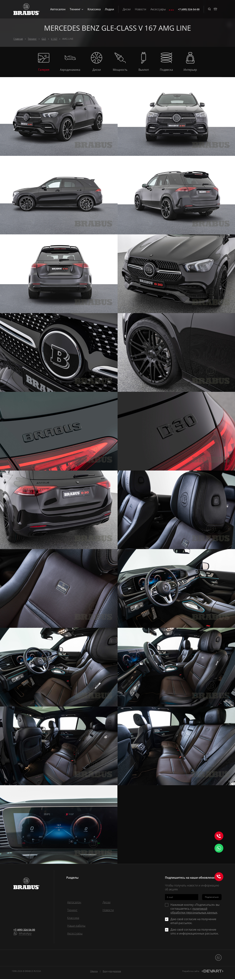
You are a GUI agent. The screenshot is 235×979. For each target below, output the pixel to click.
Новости (140, 9)
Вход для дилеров (112, 971)
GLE (44, 38)
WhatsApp (25, 933)
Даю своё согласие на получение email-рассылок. (193, 921)
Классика (94, 9)
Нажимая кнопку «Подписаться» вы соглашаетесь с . (194, 908)
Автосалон (57, 9)
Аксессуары (158, 9)
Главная (18, 38)
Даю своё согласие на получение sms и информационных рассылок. (194, 931)
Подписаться (212, 897)
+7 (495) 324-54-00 (24, 929)
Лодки (109, 9)
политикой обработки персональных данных (193, 910)
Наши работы (76, 926)
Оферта (94, 971)
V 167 (54, 38)
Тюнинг (76, 9)
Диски (127, 9)
